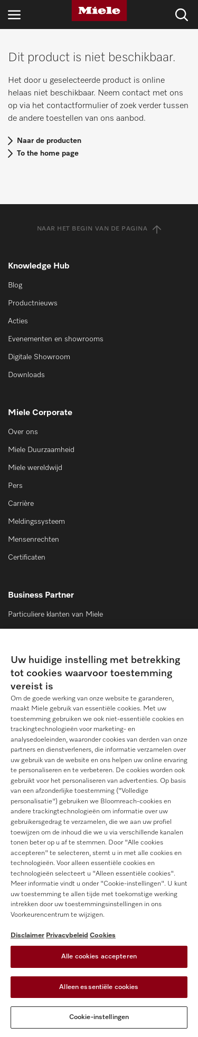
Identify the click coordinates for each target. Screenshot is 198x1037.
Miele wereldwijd (35, 468)
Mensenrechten (33, 539)
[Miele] (99, 10)
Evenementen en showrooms (55, 339)
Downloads (26, 375)
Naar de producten (49, 141)
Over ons (23, 432)
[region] (99, 833)
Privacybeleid (67, 935)
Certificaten (26, 557)
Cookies (103, 935)
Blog (15, 285)
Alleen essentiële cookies (98, 987)
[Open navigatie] (14, 14)
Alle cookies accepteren (99, 956)
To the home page (48, 153)
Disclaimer (27, 935)
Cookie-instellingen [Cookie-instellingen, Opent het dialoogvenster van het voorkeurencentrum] (99, 1017)
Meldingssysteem (36, 521)
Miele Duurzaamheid (41, 450)
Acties (18, 321)
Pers (15, 485)
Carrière (21, 503)
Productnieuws (33, 303)
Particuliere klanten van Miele (55, 614)
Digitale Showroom (39, 357)
